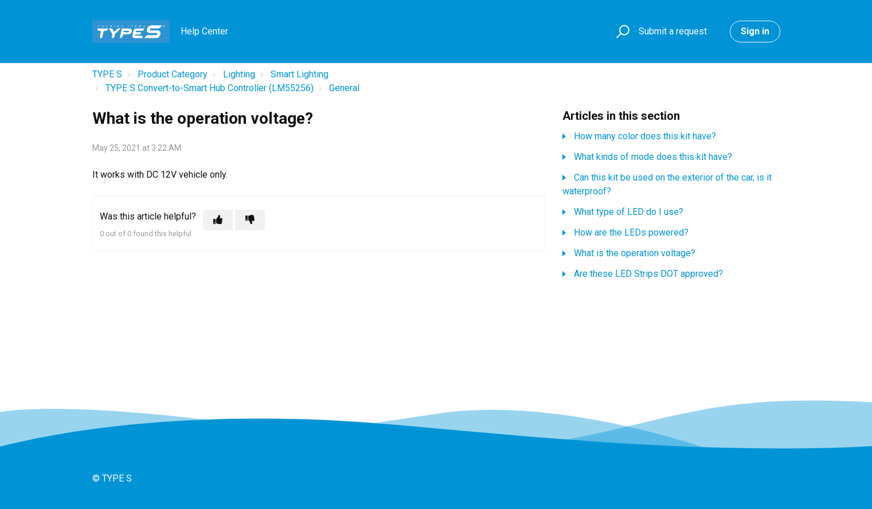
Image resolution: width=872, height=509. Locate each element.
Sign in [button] (755, 31)
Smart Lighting (300, 74)
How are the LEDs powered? (631, 232)
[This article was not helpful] (250, 220)
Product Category (173, 74)
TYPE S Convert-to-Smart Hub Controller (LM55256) (209, 88)
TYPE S (107, 74)
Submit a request (673, 31)
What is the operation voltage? (634, 253)
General (344, 88)
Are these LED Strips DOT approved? (648, 273)
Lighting (239, 74)
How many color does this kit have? (645, 136)
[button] (621, 32)
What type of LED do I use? (628, 211)
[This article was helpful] (218, 220)
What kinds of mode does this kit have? (653, 156)
